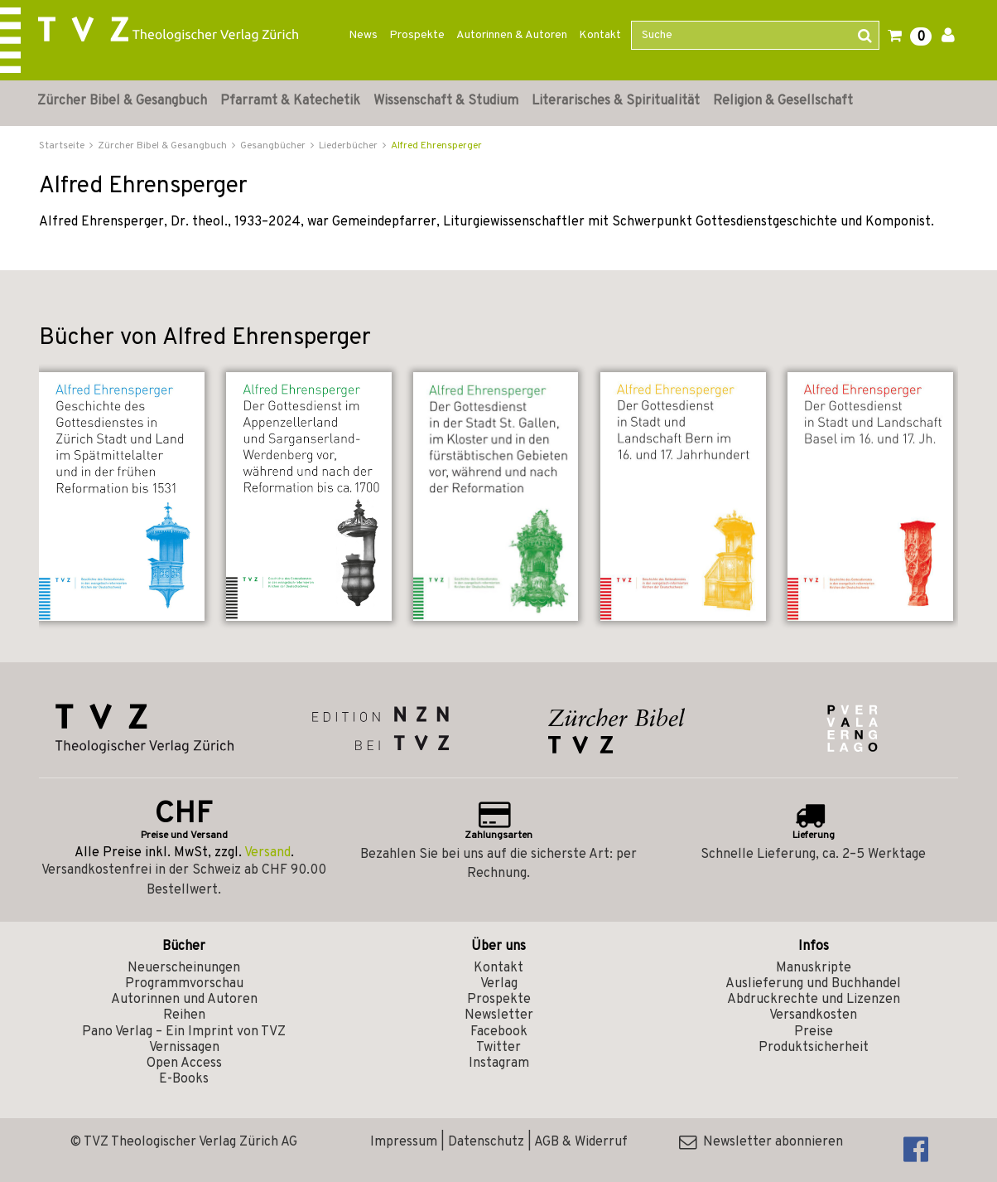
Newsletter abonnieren (761, 1142)
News (363, 35)
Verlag (499, 984)
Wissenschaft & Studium (445, 101)
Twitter (498, 1047)
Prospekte (417, 35)
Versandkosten (813, 1015)
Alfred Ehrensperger (436, 146)
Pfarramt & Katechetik (290, 101)
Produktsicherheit (814, 1047)
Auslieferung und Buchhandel (813, 984)
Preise (813, 1032)
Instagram (499, 1063)
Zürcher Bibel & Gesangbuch (122, 101)
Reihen (184, 1015)
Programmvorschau (184, 984)
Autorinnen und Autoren (184, 999)
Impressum (403, 1142)
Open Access (184, 1063)
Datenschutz (486, 1142)
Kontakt (600, 35)
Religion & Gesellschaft (783, 101)
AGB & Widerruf (581, 1142)
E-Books (184, 1079)
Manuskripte (813, 968)
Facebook (498, 1032)
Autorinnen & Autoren (511, 35)
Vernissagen (184, 1047)
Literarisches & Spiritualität (616, 101)
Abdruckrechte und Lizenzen (813, 999)
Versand (267, 853)
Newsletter (499, 1015)
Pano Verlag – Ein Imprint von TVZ (184, 1032)
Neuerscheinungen (184, 968)
